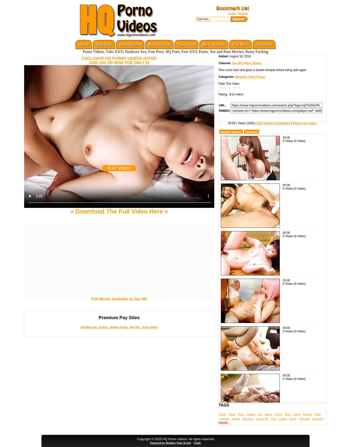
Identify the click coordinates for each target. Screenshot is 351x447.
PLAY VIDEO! (119, 168)
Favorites (251, 132)
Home (84, 44)
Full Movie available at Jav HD (119, 299)
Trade (197, 442)
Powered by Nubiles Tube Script (170, 442)
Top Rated (186, 44)
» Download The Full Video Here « (119, 211)
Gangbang (318, 418)
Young (222, 414)
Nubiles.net (89, 327)
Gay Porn (240, 44)
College (283, 418)
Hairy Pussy (256, 77)
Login (232, 13)
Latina (297, 414)
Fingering (224, 418)
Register (243, 13)
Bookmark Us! (232, 8)
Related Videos (230, 132)
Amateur (307, 414)
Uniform (251, 414)
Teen (273, 418)
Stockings (248, 418)
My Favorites (214, 44)
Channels (264, 44)
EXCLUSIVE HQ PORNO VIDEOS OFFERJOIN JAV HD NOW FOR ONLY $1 (119, 60)
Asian (288, 414)
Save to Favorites (278, 123)
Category (104, 44)
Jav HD (134, 327)
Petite (317, 414)
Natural (236, 418)
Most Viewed (159, 44)
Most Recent (130, 44)
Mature (268, 414)
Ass (260, 414)
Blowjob (241, 77)
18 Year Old (262, 418)
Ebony (293, 418)
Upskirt (278, 414)
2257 (260, 123)
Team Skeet (150, 327)
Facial (232, 414)
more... (225, 423)
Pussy (241, 414)
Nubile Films (118, 327)
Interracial (304, 418)
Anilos (103, 327)
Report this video (305, 123)
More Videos (253, 63)
